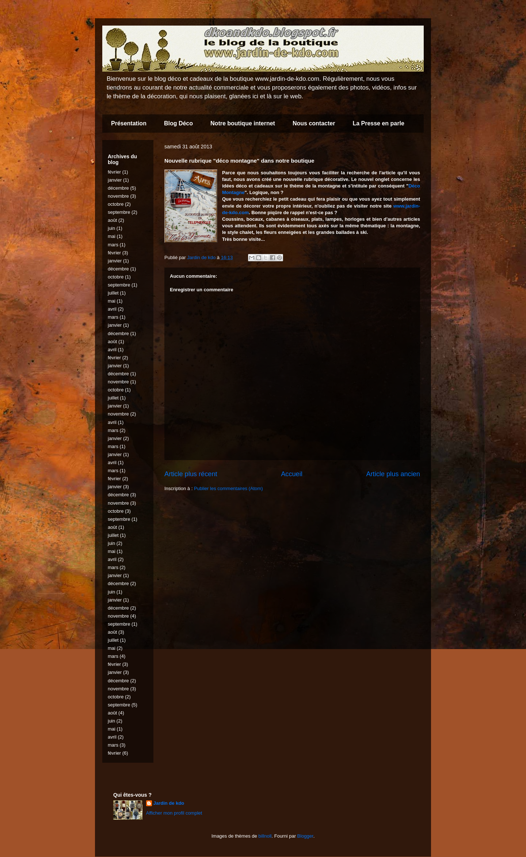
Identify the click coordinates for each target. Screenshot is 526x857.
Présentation (128, 123)
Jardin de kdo (168, 803)
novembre (118, 196)
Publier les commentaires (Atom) (228, 488)
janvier (115, 180)
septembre (119, 212)
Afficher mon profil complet (174, 813)
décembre (118, 188)
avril (112, 309)
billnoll (264, 836)
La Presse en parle (378, 123)
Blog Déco (178, 123)
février (114, 172)
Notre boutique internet (242, 123)
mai (111, 236)
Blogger (305, 836)
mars (113, 244)
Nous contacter (314, 123)
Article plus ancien (393, 474)
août (112, 220)
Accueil (291, 474)
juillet (113, 293)
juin (111, 228)
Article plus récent (190, 474)
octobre (115, 204)
